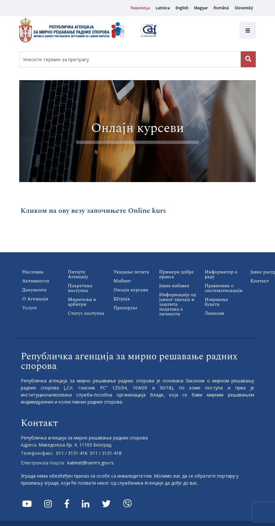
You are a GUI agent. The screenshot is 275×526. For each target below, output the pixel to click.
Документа (34, 290)
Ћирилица (140, 8)
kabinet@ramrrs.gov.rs (90, 463)
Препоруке (125, 308)
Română (221, 8)
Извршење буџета (216, 302)
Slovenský (244, 8)
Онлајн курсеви (130, 290)
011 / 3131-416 (72, 453)
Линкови (214, 313)
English (182, 8)
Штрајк (121, 299)
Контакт (259, 281)
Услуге (29, 308)
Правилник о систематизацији (224, 288)
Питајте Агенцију (78, 274)
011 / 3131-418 (105, 453)
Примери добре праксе (176, 274)
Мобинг (122, 281)
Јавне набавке (174, 285)
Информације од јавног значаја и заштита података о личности (177, 304)
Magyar (201, 8)
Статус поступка (86, 313)
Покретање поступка (80, 288)
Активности (35, 281)
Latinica (163, 8)
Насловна (33, 272)
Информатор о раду (221, 274)
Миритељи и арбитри (82, 302)
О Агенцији (35, 299)
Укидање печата (131, 272)
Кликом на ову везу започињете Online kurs (93, 210)
